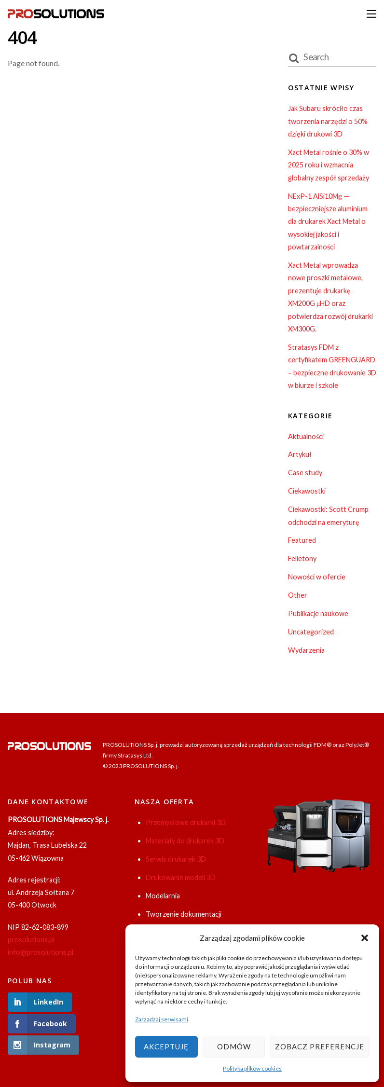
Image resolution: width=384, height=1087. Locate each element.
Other (297, 595)
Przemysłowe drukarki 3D (186, 822)
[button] (365, 938)
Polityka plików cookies (252, 1068)
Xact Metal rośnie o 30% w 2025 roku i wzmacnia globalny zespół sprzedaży (328, 165)
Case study (305, 472)
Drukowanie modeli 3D (181, 877)
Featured (302, 540)
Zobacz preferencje (319, 1046)
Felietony (302, 558)
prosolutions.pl (31, 940)
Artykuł (300, 454)
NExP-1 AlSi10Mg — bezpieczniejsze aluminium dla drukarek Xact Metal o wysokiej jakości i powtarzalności (328, 221)
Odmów (234, 1046)
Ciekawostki (307, 491)
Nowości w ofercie (316, 577)
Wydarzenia (306, 650)
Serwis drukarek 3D (176, 859)
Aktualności (306, 436)
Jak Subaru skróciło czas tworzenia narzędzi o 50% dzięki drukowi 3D (328, 121)
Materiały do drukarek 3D (185, 841)
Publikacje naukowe (318, 613)
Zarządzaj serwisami (161, 1019)
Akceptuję (166, 1046)
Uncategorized (311, 632)
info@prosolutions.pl (40, 952)
